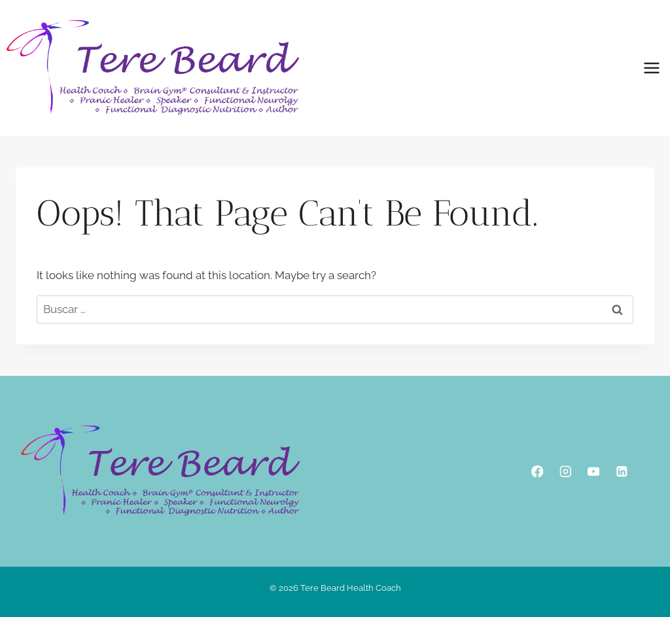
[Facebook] (537, 471)
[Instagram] (565, 471)
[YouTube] (593, 471)
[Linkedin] (621, 471)
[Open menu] (651, 67)
